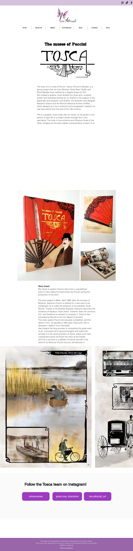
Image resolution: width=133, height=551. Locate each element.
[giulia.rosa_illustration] (67, 496)
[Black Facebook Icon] (131, 2)
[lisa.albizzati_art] (97, 496)
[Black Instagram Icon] (122, 2)
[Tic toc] (126, 2)
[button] (52, 28)
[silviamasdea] (36, 496)
